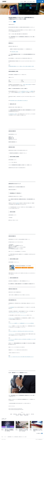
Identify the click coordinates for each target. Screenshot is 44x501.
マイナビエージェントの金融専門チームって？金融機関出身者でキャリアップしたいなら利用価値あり (21, 323)
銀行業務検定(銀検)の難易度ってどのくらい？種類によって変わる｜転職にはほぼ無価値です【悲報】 (21, 66)
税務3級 (29, 84)
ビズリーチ (17, 312)
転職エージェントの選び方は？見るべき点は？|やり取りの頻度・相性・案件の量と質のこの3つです (21, 356)
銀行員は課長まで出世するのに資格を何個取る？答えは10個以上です (19, 100)
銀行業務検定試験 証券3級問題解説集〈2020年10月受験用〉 (23, 265)
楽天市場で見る (24, 267)
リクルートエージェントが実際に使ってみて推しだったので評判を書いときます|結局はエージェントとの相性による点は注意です (22, 340)
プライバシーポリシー (4, 439)
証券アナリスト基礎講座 (30, 91)
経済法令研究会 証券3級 (15, 51)
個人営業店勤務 (12, 307)
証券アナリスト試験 (20, 92)
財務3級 (27, 84)
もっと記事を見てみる (39, 433)
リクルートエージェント (23, 312)
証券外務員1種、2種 (23, 91)
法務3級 (24, 84)
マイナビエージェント (13, 312)
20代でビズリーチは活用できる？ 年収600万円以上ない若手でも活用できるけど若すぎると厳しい (21, 331)
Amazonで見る (18, 267)
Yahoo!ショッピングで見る (30, 267)
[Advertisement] (22, 121)
